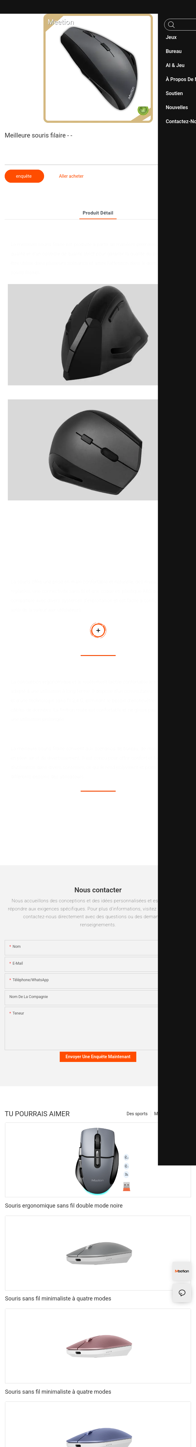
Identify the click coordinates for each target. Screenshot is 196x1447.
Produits (180, 1113)
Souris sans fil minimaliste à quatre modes (58, 1298)
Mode (159, 1113)
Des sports (137, 1113)
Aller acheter (71, 176)
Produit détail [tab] (98, 213)
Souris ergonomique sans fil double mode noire (64, 1205)
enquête (24, 176)
